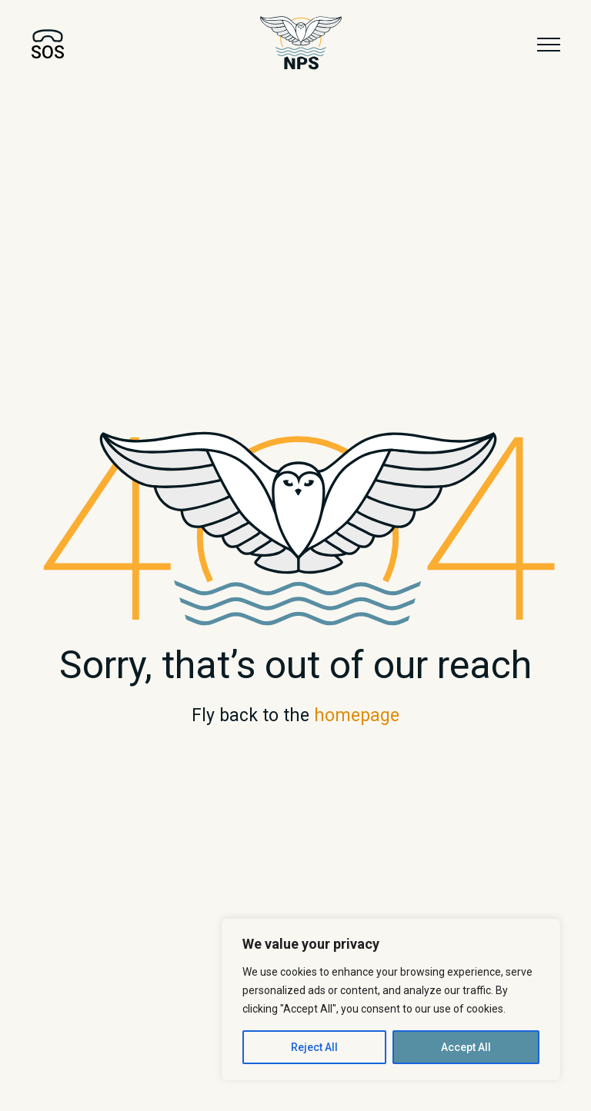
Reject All (314, 1047)
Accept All (466, 1047)
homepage (356, 715)
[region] (391, 999)
